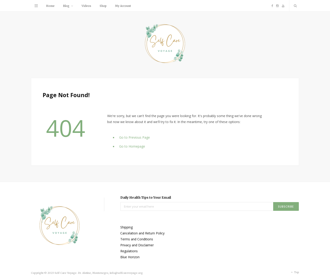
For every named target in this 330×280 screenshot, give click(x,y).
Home (50, 6)
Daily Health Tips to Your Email (145, 197)
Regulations (129, 251)
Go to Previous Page (134, 137)
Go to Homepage (132, 146)
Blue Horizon (130, 257)
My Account (123, 6)
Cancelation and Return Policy (142, 233)
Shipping (126, 227)
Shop (103, 6)
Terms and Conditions (136, 239)
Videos (86, 6)
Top (294, 272)
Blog (66, 6)
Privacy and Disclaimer (137, 245)
